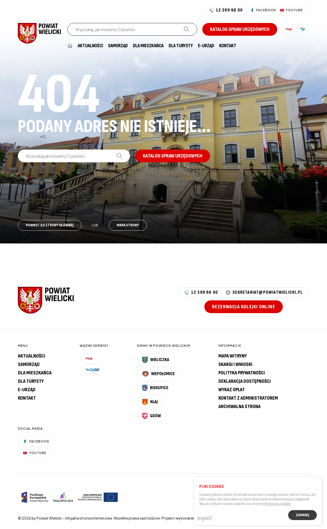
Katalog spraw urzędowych (240, 29)
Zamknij (302, 515)
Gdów (151, 416)
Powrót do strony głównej (50, 225)
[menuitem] (70, 45)
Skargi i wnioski (235, 364)
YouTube (34, 453)
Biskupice (155, 388)
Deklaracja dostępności (244, 381)
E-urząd (27, 389)
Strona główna (70, 45)
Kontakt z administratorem (248, 398)
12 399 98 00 (226, 10)
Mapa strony (128, 225)
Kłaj (150, 402)
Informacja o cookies (276, 504)
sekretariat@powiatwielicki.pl (264, 292)
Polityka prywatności (241, 372)
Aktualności (90, 45)
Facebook (36, 441)
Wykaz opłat (231, 389)
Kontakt (227, 45)
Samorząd (118, 45)
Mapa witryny (232, 356)
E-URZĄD (206, 45)
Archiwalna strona (239, 406)
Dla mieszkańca (148, 45)
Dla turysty (181, 45)
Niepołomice (158, 374)
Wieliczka (155, 360)
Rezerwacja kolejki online (243, 307)
